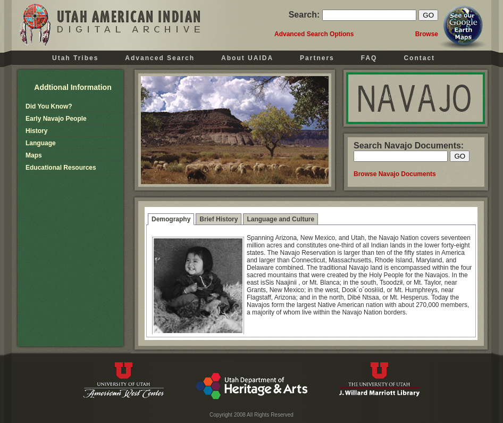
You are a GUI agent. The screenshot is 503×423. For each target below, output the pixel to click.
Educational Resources (61, 167)
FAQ (369, 58)
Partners (317, 58)
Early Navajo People (56, 118)
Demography (171, 219)
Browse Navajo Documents (395, 174)
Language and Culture (280, 219)
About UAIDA (247, 58)
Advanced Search (160, 58)
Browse (426, 34)
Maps (34, 155)
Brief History (218, 219)
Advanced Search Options (314, 34)
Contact (419, 58)
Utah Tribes (75, 58)
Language (41, 143)
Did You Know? (49, 106)
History (36, 131)
